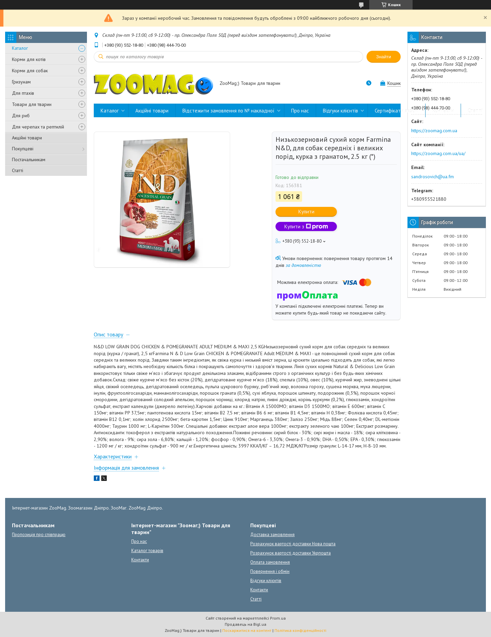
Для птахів (23, 93)
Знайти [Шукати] (383, 56)
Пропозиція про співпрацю (38, 534)
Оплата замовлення (270, 562)
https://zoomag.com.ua (434, 130)
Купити (306, 211)
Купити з (306, 226)
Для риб (21, 115)
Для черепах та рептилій (38, 127)
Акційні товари (27, 138)
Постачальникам (28, 159)
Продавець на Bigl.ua (245, 624)
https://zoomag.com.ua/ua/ (438, 153)
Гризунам (21, 82)
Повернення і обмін (269, 571)
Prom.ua (278, 618)
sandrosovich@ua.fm (432, 176)
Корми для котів (29, 59)
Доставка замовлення (272, 534)
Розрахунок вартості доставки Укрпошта (290, 553)
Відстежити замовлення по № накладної (228, 110)
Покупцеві (22, 149)
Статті (17, 170)
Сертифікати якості (396, 110)
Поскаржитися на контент (246, 630)
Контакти (443, 110)
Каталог (20, 48)
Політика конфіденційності (300, 630)
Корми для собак (30, 70)
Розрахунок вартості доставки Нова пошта (293, 544)
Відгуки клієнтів (340, 110)
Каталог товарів (147, 550)
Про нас (300, 110)
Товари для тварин (31, 104)
